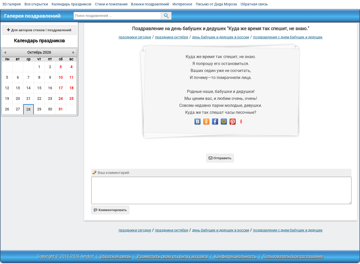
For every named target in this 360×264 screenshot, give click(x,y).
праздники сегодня (135, 37)
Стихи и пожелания (111, 4)
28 (28, 109)
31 (61, 109)
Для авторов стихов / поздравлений (39, 30)
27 (18, 109)
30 (50, 109)
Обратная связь (254, 4)
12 (7, 88)
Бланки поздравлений (150, 4)
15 (39, 88)
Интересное (182, 4)
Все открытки (36, 4)
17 (61, 88)
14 (28, 88)
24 (61, 99)
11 (71, 77)
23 (50, 99)
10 (61, 77)
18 (71, 88)
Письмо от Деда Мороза (216, 4)
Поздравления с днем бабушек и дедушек (288, 37)
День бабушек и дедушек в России (220, 37)
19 (7, 99)
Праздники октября (171, 37)
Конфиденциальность (235, 256)
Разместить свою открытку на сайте (172, 256)
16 (50, 88)
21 (28, 99)
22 (39, 99)
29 (39, 109)
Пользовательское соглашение (293, 256)
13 (18, 88)
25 (71, 99)
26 (7, 109)
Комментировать (110, 210)
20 (18, 99)
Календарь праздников (71, 4)
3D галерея (11, 4)
